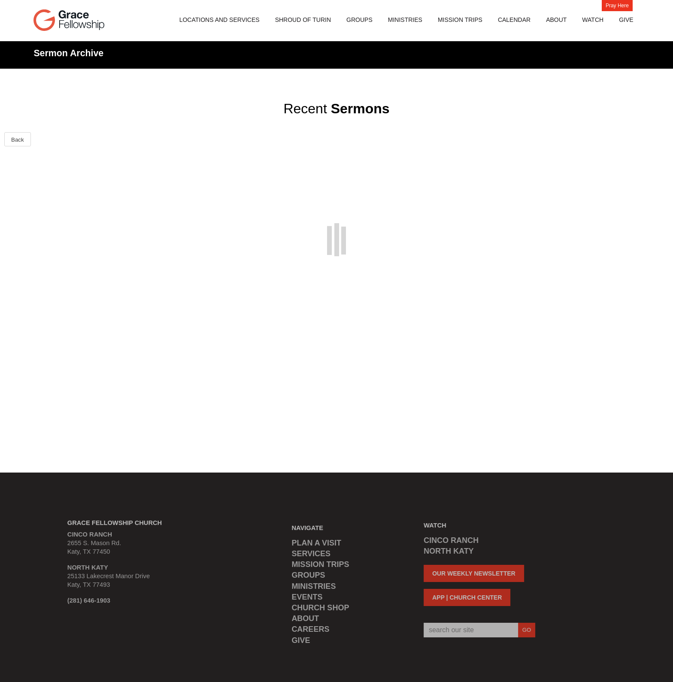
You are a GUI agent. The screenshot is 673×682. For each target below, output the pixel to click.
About (556, 19)
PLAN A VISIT (316, 544)
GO (524, 630)
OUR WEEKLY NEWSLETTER (472, 573)
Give (626, 19)
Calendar (514, 19)
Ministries (405, 19)
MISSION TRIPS (460, 19)
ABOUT (305, 620)
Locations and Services (219, 19)
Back (17, 139)
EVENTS (306, 598)
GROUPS (308, 577)
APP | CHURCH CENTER (465, 597)
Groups (359, 19)
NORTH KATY (447, 551)
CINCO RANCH (449, 540)
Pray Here (617, 6)
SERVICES (310, 556)
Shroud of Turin (303, 19)
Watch (592, 19)
